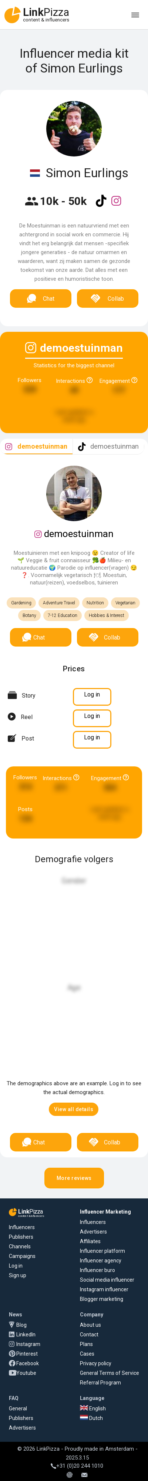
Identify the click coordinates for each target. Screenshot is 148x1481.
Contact (89, 1334)
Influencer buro (97, 1270)
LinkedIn (26, 1334)
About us (90, 1325)
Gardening (21, 602)
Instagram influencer (104, 1289)
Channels (20, 1246)
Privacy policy (95, 1363)
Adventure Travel (59, 602)
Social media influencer (107, 1280)
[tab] (36, 446)
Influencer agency (100, 1261)
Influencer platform (102, 1251)
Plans (86, 1344)
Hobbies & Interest (106, 615)
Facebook (27, 1363)
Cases (87, 1354)
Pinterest (27, 1354)
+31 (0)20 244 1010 (77, 1466)
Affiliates (90, 1241)
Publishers (21, 1237)
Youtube (26, 1373)
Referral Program (100, 1383)
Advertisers (93, 1232)
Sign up (17, 1275)
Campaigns (22, 1256)
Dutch (91, 1418)
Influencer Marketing (105, 1212)
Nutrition (95, 602)
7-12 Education (62, 615)
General (18, 1408)
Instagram (28, 1344)
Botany (29, 615)
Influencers (22, 1227)
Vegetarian (125, 602)
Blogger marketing (101, 1299)
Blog (21, 1325)
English (93, 1408)
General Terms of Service (109, 1373)
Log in (16, 1266)
